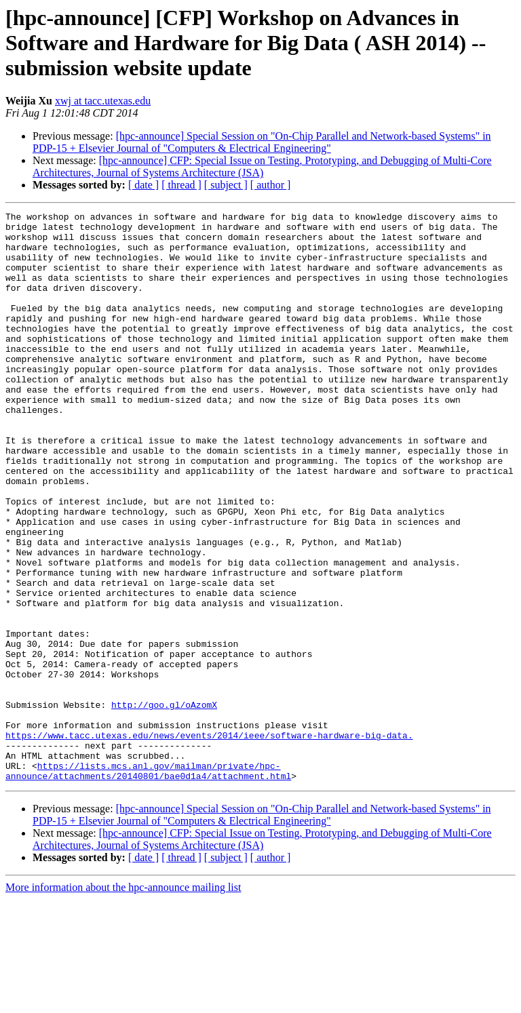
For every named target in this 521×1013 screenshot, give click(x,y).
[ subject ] (226, 185)
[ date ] (143, 185)
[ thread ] (181, 185)
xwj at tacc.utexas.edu (103, 100)
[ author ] (270, 185)
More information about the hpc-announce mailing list (123, 1001)
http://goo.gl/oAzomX (164, 804)
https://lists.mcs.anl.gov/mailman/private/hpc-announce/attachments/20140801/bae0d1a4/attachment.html (148, 883)
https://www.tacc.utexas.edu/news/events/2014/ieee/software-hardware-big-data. (209, 841)
